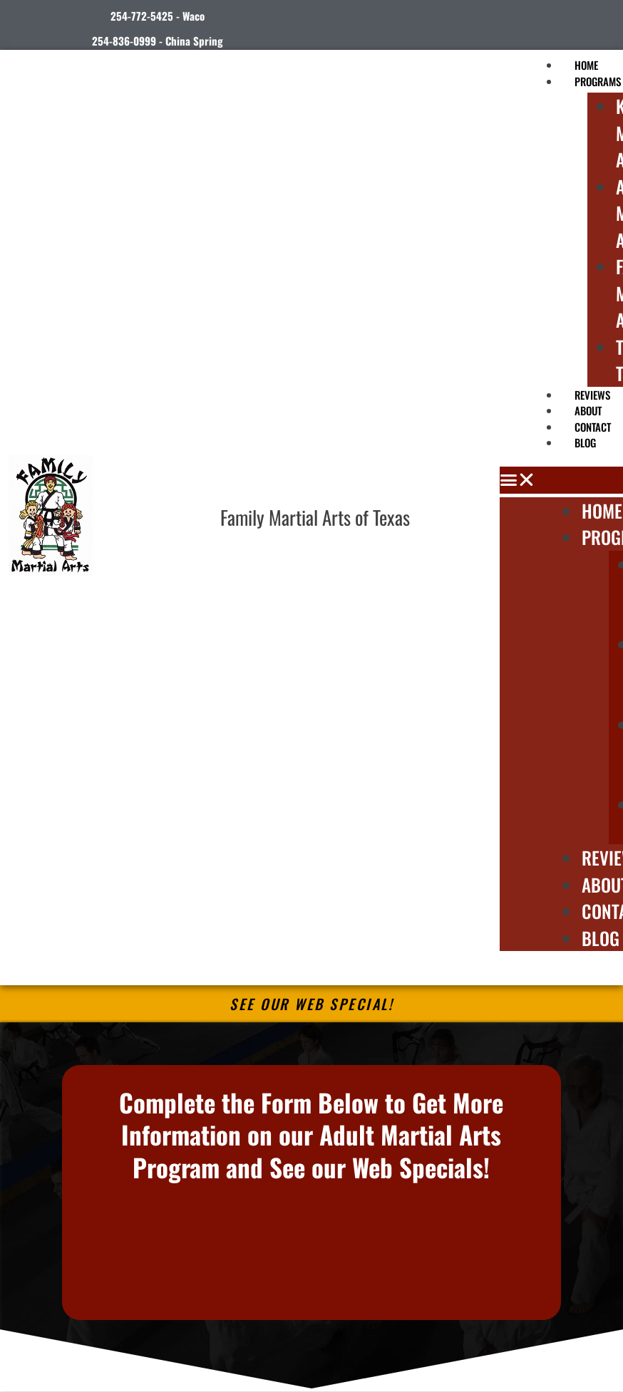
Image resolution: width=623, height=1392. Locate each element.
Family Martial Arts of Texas (315, 517)
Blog (585, 442)
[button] (561, 480)
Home (602, 510)
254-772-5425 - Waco (157, 16)
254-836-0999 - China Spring (157, 40)
